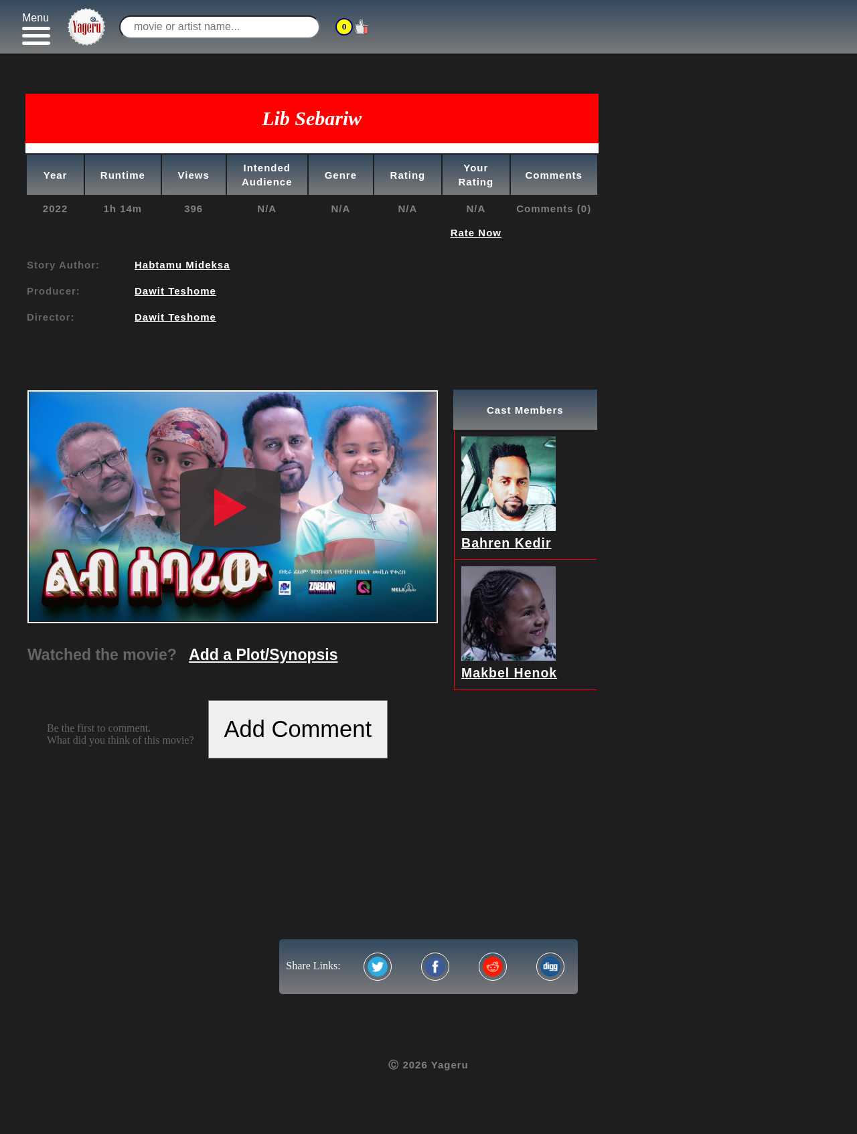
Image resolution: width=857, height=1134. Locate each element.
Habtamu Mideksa (182, 264)
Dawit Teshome (175, 291)
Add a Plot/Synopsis (263, 654)
